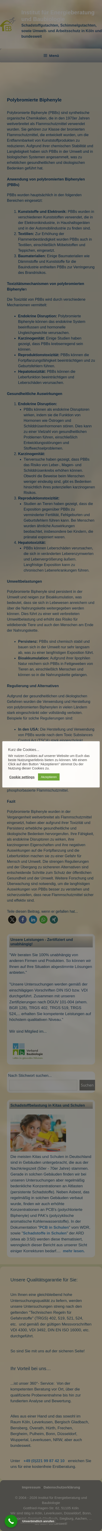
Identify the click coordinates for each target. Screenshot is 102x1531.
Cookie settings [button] (22, 777)
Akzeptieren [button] (49, 777)
